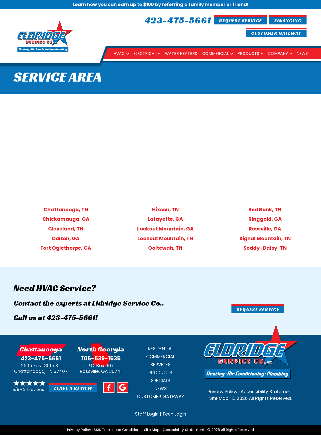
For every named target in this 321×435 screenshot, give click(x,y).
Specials (160, 380)
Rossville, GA (265, 228)
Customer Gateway (160, 396)
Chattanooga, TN (66, 209)
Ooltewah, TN (165, 247)
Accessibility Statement (267, 391)
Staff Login (147, 414)
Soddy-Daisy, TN (265, 247)
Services (160, 364)
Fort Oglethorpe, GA (65, 247)
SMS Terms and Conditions (117, 429)
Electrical (144, 53)
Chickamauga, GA (66, 219)
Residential (160, 348)
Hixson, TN (165, 209)
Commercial (215, 53)
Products (248, 53)
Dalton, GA (66, 238)
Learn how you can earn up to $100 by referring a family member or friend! (161, 4)
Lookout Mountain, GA (165, 228)
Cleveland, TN (66, 228)
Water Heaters (181, 53)
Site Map (218, 398)
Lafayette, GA (165, 219)
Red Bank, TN (265, 209)
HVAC (119, 53)
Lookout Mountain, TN (165, 238)
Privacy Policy (222, 391)
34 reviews (33, 389)
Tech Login (174, 414)
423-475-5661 (71, 317)
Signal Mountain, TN (265, 238)
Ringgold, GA (265, 219)
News (302, 53)
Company (278, 53)
